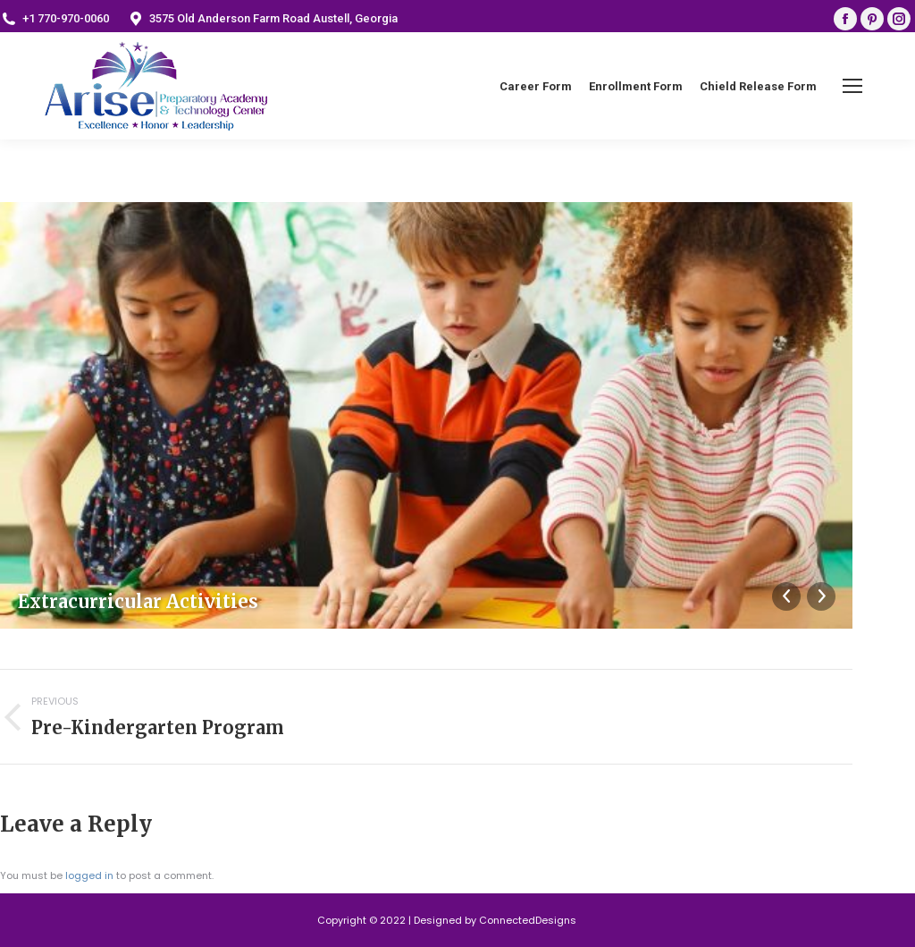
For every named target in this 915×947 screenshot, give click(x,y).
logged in (89, 875)
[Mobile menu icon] (852, 86)
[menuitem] (535, 86)
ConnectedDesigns (527, 920)
